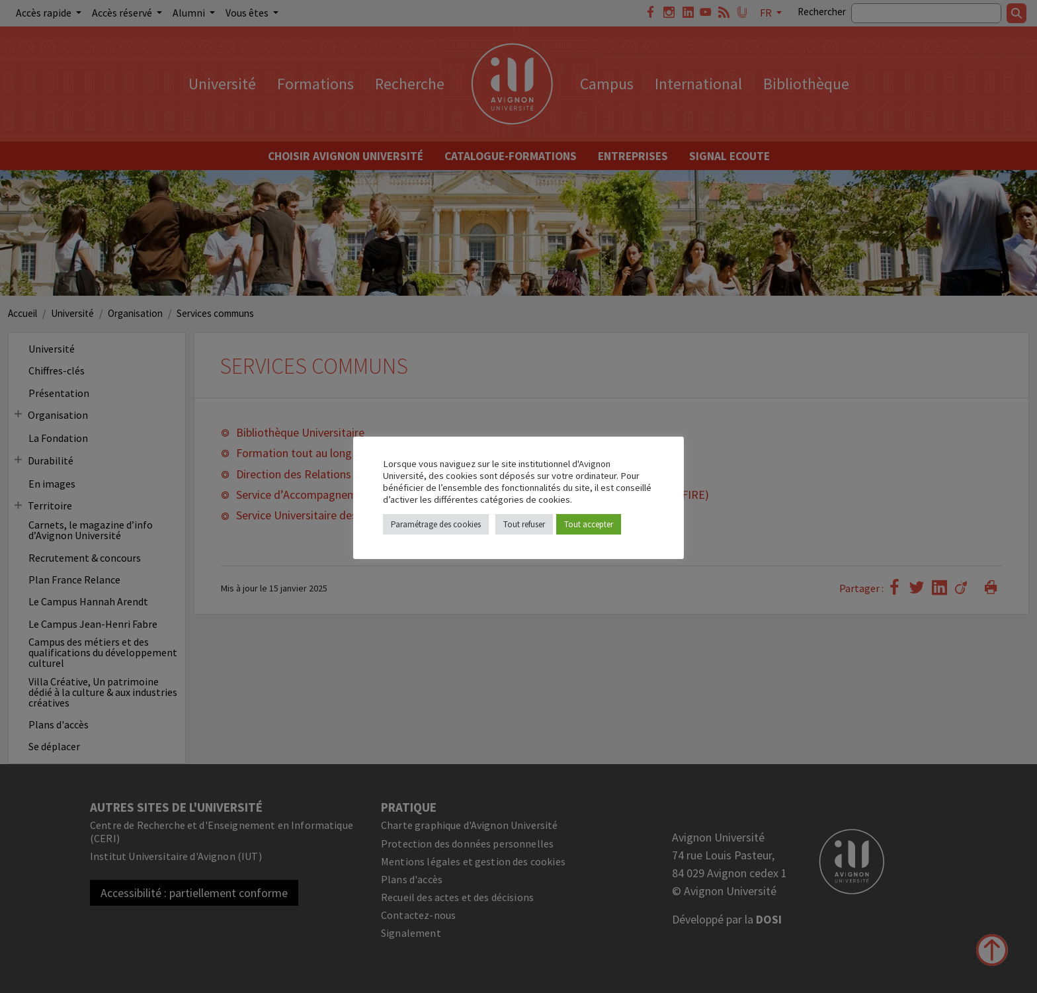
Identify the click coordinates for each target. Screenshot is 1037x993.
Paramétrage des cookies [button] (436, 524)
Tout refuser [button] (524, 524)
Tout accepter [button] (588, 524)
